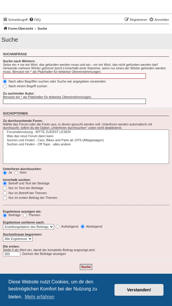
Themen (31, 215)
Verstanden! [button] (139, 289)
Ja (7, 172)
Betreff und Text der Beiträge (26, 183)
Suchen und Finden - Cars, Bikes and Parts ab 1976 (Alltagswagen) (86, 140)
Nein (20, 172)
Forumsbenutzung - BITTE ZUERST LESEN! (86, 132)
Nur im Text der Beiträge (23, 188)
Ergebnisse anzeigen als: (22, 211)
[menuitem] (35, 19)
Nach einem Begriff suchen (25, 86)
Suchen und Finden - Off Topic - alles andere (86, 144)
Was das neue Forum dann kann (86, 136)
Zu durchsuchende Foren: (23, 120)
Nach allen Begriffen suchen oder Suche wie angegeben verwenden (54, 81)
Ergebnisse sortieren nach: (24, 222)
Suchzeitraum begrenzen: (22, 234)
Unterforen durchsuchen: (22, 169)
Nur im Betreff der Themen (25, 193)
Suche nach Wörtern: (19, 61)
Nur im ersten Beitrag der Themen (30, 197)
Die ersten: (11, 246)
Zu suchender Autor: (19, 93)
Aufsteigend (67, 226)
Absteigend (91, 226)
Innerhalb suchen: (17, 179)
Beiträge (12, 215)
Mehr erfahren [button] (39, 296)
